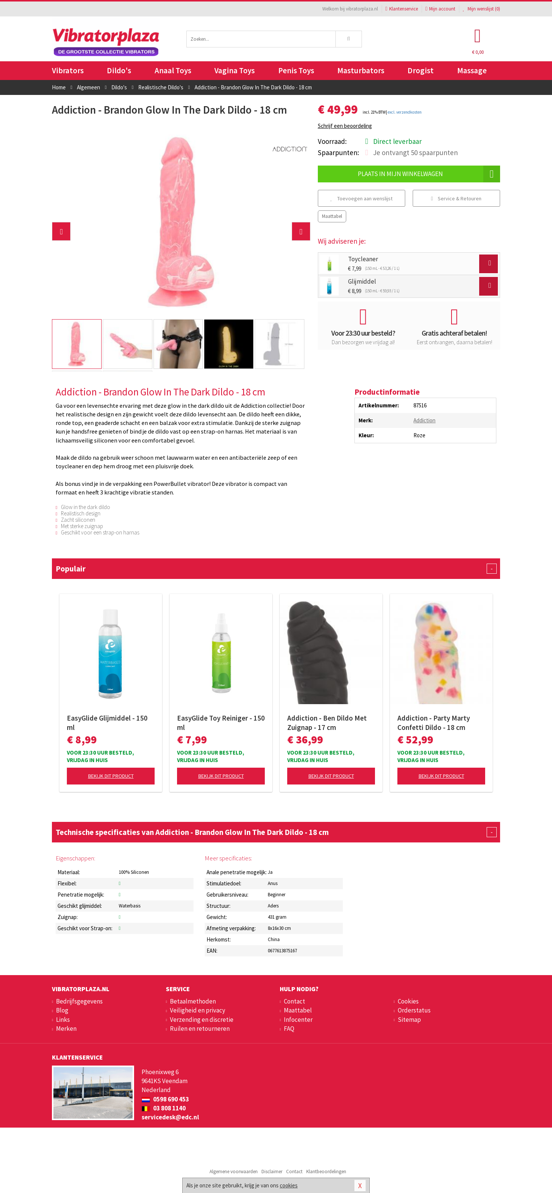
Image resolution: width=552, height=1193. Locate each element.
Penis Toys (296, 70)
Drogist (420, 70)
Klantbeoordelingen (326, 1171)
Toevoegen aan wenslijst (362, 198)
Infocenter (298, 1019)
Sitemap (409, 1019)
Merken (66, 1028)
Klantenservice (401, 9)
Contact (294, 1001)
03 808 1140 (164, 1108)
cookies (289, 1185)
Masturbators (360, 70)
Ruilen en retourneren (200, 1028)
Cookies (408, 1001)
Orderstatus (414, 1010)
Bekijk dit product (111, 776)
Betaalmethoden (193, 1001)
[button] (61, 231)
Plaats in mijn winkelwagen (429, 174)
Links (63, 1019)
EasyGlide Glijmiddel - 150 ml (107, 722)
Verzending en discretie (201, 1019)
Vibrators (68, 70)
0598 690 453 (165, 1099)
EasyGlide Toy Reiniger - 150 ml (221, 722)
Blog (62, 1010)
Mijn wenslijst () (481, 9)
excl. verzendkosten (405, 112)
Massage (472, 70)
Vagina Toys (234, 70)
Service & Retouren (456, 198)
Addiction (424, 420)
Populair (276, 569)
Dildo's (119, 70)
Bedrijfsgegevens (79, 1001)
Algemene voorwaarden (234, 1171)
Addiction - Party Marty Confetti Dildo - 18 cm (433, 722)
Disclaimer (271, 1171)
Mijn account (440, 9)
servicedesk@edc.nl (170, 1117)
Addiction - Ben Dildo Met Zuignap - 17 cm (327, 722)
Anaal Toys (173, 70)
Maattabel (332, 216)
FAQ (289, 1028)
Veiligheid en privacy (197, 1010)
